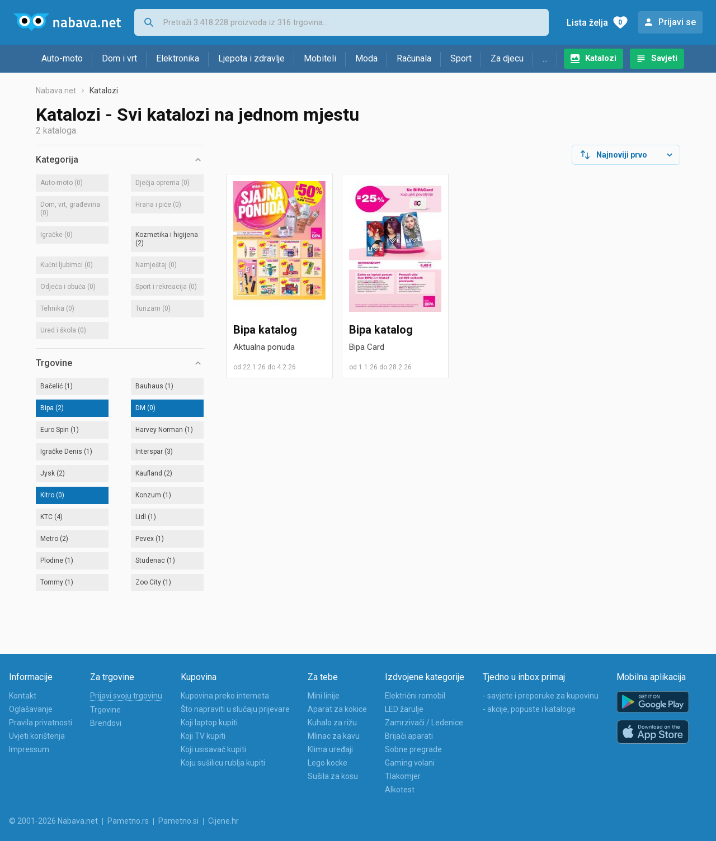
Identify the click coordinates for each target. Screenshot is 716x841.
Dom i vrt (119, 58)
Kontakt (22, 695)
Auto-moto (62, 58)
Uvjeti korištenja (37, 735)
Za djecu (507, 58)
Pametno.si (178, 820)
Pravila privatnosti (40, 722)
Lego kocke (327, 762)
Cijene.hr (223, 820)
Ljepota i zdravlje (251, 58)
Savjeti (664, 58)
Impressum (29, 749)
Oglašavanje (31, 709)
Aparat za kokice (337, 709)
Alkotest (399, 789)
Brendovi (105, 723)
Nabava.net (56, 90)
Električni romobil (415, 695)
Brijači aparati (409, 735)
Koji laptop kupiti (209, 722)
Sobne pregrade (413, 749)
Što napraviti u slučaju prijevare (235, 709)
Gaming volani (410, 762)
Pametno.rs (128, 820)
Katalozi (600, 58)
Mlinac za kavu (334, 735)
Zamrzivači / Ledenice (424, 722)
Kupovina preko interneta (225, 695)
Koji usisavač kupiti (213, 749)
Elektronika (177, 58)
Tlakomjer (403, 776)
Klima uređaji (330, 749)
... (545, 58)
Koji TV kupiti (203, 735)
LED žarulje (404, 709)
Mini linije (324, 695)
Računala (414, 58)
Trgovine (105, 709)
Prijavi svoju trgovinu (126, 695)
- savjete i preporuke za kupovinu (541, 695)
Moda (366, 58)
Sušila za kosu (333, 776)
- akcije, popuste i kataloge (529, 709)
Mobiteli (320, 58)
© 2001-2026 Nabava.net (53, 820)
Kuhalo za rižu (332, 722)
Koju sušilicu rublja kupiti (223, 762)
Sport (461, 58)
